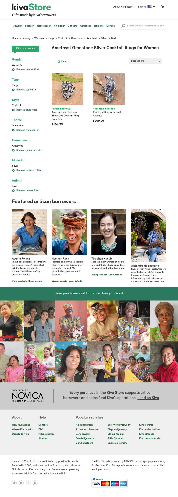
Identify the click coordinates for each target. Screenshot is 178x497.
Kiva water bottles (149, 429)
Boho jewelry (83, 434)
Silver (15, 166)
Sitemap (43, 438)
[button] (123, 26)
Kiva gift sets (146, 434)
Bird (14, 186)
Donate (110, 26)
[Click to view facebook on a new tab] (36, 483)
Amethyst (17, 146)
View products (19, 281)
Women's (17, 65)
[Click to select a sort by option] (145, 61)
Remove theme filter (25, 130)
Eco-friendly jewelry (118, 425)
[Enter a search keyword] (142, 25)
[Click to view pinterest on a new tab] (15, 483)
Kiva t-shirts (146, 425)
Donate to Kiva (20, 434)
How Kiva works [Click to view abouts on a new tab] (21, 425)
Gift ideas (85, 26)
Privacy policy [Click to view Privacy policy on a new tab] (46, 434)
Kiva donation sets (149, 438)
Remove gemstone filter (27, 150)
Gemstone (17, 125)
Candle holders (84, 443)
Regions (99, 26)
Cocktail (16, 105)
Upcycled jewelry (117, 443)
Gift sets (72, 26)
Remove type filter (24, 90)
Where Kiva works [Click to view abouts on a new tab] (22, 429)
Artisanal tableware (87, 429)
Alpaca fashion (84, 425)
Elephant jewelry (117, 429)
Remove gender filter (26, 69)
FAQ (40, 429)
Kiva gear (59, 26)
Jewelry (17, 26)
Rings (15, 85)
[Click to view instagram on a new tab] (29, 483)
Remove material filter (26, 170)
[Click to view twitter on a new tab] (22, 483)
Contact (43, 425)
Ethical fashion (115, 434)
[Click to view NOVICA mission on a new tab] (27, 396)
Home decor (44, 26)
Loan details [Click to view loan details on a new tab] (35, 281)
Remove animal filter (25, 190)
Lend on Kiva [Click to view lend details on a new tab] (148, 398)
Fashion (29, 26)
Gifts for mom (115, 438)
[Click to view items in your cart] (162, 7)
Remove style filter (24, 110)
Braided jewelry (85, 438)
